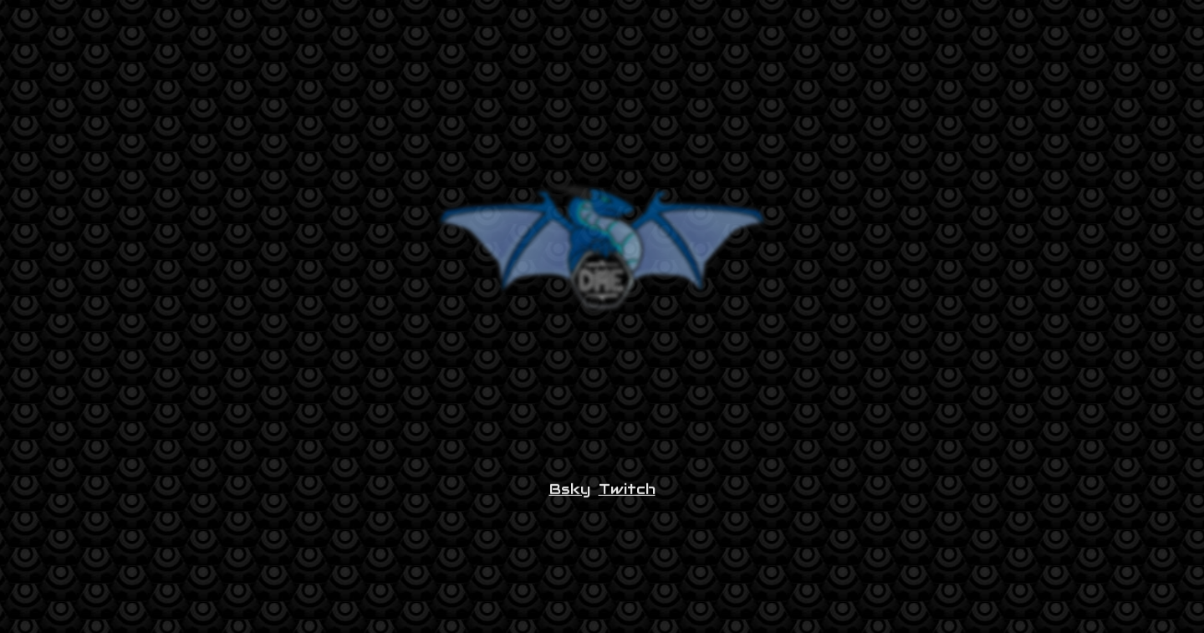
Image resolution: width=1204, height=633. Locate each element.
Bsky (569, 493)
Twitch (627, 493)
